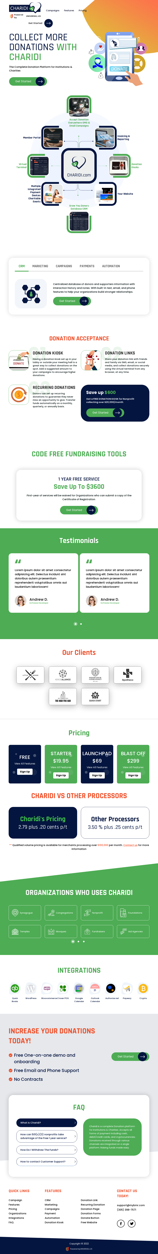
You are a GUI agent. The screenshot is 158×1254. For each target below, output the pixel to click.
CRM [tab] (22, 266)
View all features (25, 763)
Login (108, 9)
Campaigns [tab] (64, 266)
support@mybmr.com (131, 1205)
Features (61, 9)
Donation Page (90, 1209)
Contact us (130, 845)
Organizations (17, 1213)
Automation (52, 1218)
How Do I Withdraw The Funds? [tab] (39, 1150)
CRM (47, 1200)
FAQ (11, 1222)
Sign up (25, 771)
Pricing (75, 9)
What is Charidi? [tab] (30, 1122)
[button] (75, 624)
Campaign (15, 1200)
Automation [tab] (111, 266)
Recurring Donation (93, 1204)
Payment (50, 1213)
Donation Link (89, 1200)
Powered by (24, 13)
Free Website (89, 1222)
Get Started (129, 9)
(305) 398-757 (126, 1210)
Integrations (16, 1218)
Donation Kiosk (54, 1222)
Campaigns (44, 9)
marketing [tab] (40, 266)
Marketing (51, 1204)
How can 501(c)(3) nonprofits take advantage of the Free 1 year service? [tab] (43, 1136)
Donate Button (90, 1218)
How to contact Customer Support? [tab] (42, 1161)
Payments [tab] (87, 266)
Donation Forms (91, 1213)
